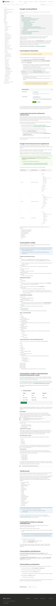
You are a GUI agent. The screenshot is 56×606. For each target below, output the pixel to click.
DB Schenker (6, 27)
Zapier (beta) (6, 80)
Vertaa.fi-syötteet (8, 72)
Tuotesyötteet (16, 4)
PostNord (6, 51)
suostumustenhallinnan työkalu (45, 153)
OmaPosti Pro (7, 52)
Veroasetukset (7, 76)
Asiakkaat (5, 17)
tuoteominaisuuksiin (44, 339)
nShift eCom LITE (7, 46)
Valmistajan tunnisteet (27, 23)
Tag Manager (40, 150)
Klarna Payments (26, 534)
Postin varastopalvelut (8, 54)
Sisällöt (5, 18)
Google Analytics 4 (7, 34)
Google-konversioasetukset (38, 71)
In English (7, 601)
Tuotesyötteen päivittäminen (27, 32)
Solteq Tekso (6, 60)
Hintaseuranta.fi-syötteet (9, 71)
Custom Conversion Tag (8, 26)
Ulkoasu (5, 21)
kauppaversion (34, 36)
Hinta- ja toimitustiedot (28, 25)
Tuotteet (5, 14)
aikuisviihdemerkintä (25, 306)
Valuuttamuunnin (7, 75)
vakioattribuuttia (36, 429)
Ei (34, 585)
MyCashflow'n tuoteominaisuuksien (26, 375)
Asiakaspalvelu (28, 596)
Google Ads (35, 150)
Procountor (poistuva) (8, 55)
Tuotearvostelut (7, 64)
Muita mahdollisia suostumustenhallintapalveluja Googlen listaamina (35, 164)
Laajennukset (12, 4)
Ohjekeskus (4, 4)
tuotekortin (38, 259)
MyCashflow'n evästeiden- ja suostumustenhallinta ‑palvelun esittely (35, 163)
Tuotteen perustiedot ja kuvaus (29, 22)
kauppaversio (25, 537)
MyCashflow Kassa (6, 83)
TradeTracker (6, 63)
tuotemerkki (23, 279)
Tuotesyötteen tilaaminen (26, 17)
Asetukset (5, 10)
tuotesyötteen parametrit (26, 435)
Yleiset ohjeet (6, 13)
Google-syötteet (21, 4)
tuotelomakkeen (29, 257)
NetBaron (6, 43)
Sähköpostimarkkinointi (8, 56)
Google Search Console (8, 35)
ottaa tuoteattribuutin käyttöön (29, 405)
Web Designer (7, 79)
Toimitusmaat (24, 30)
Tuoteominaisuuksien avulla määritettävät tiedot (32, 26)
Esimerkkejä (26, 29)
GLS (5, 31)
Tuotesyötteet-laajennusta (40, 46)
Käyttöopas (8, 4)
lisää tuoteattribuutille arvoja (30, 383)
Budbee (6, 23)
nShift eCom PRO (7, 47)
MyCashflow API (7, 42)
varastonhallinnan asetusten (38, 281)
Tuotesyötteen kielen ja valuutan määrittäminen (30, 31)
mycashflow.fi (51, 596)
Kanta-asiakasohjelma (8, 38)
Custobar (6, 25)
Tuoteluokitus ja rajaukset (28, 24)
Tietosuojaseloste (42, 596)
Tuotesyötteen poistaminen (27, 33)
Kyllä (30, 585)
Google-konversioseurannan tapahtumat (29, 19)
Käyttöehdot (36, 596)
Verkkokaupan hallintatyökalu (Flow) (9, 9)
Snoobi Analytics (7, 59)
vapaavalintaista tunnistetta (37, 380)
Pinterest (6, 50)
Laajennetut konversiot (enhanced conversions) (30, 18)
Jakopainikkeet (7, 39)
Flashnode (6, 30)
